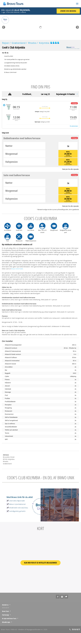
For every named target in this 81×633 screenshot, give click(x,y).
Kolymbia (44, 43)
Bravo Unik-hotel (17, 269)
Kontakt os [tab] (5, 605)
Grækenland (19, 43)
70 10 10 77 (5, 608)
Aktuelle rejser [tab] (6, 622)
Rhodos (32, 43)
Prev (3, 26)
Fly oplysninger (74, 126)
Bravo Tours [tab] (5, 611)
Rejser (5, 43)
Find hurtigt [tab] (5, 615)
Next (77, 26)
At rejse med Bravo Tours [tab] (9, 618)
